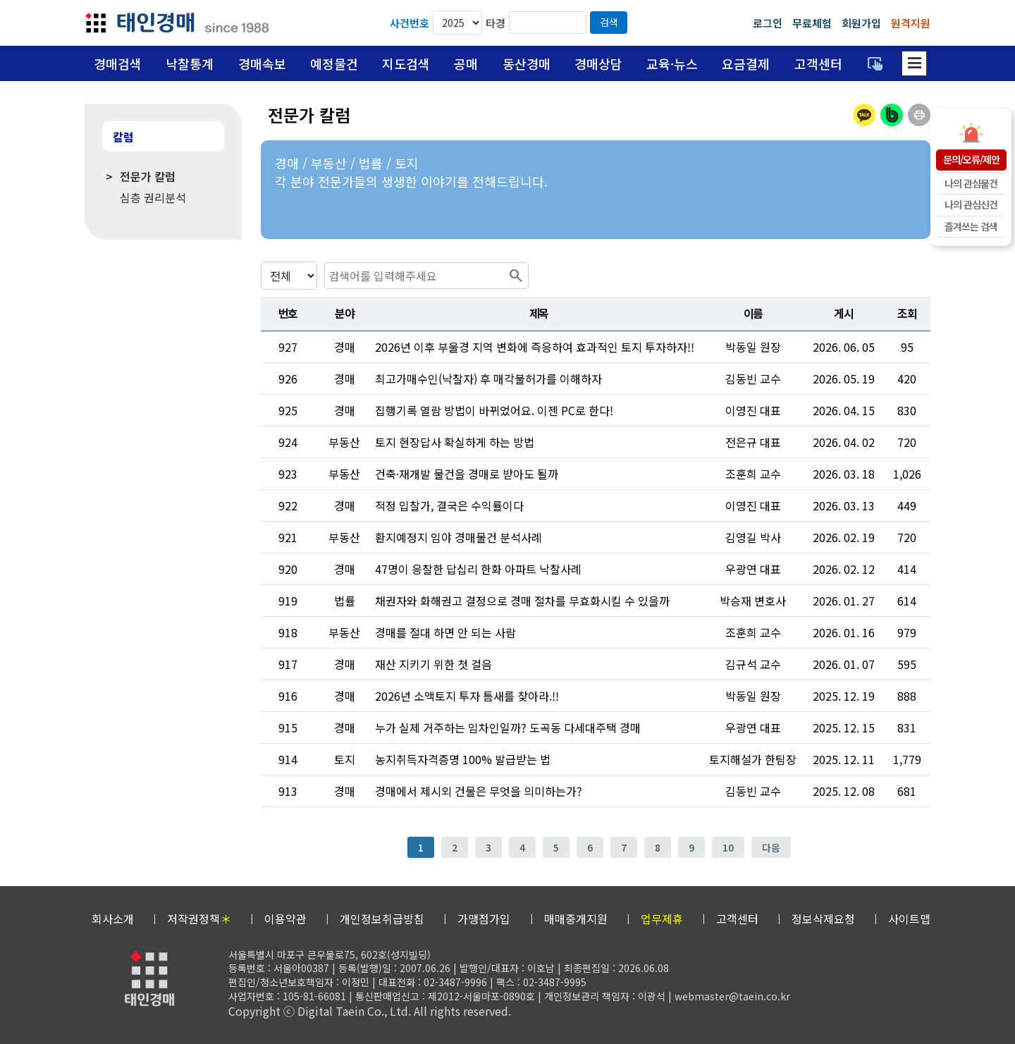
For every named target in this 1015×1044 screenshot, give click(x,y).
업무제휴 (662, 918)
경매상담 (598, 63)
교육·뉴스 (672, 63)
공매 (466, 63)
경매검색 (118, 63)
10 (728, 847)
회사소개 (113, 918)
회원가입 (861, 23)
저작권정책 (199, 918)
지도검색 (406, 63)
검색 (609, 22)
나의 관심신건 (971, 204)
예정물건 (334, 63)
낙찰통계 (190, 63)
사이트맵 (909, 918)
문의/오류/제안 (971, 159)
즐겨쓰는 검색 (971, 226)
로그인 (767, 23)
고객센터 (818, 63)
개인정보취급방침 (382, 918)
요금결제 (746, 63)
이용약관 (285, 918)
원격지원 (910, 23)
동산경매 (526, 63)
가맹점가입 (483, 918)
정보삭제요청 (823, 918)
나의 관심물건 (971, 183)
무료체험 (812, 23)
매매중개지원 (576, 918)
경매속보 (262, 63)
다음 (771, 847)
